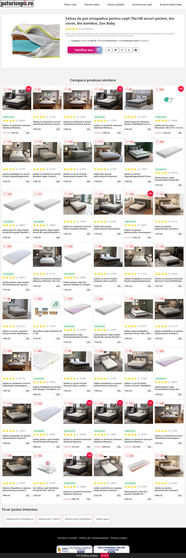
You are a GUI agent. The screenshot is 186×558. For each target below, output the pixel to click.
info (27, 132)
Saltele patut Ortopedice (78, 519)
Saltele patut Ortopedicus (19, 519)
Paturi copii (70, 4)
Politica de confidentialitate (94, 538)
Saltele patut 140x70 (49, 519)
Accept (104, 555)
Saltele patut (102, 519)
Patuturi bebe (91, 4)
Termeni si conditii (67, 538)
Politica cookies (119, 538)
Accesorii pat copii (142, 4)
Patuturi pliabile (115, 4)
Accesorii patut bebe (171, 4)
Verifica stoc (88, 50)
